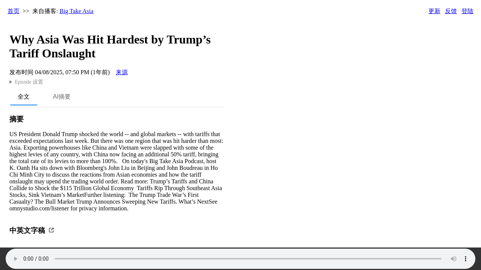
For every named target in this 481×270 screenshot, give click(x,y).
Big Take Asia (77, 11)
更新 (434, 11)
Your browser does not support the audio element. (240, 259)
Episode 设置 (29, 82)
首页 (14, 11)
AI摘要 (62, 96)
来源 (122, 72)
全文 (24, 96)
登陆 (467, 11)
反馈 (451, 11)
